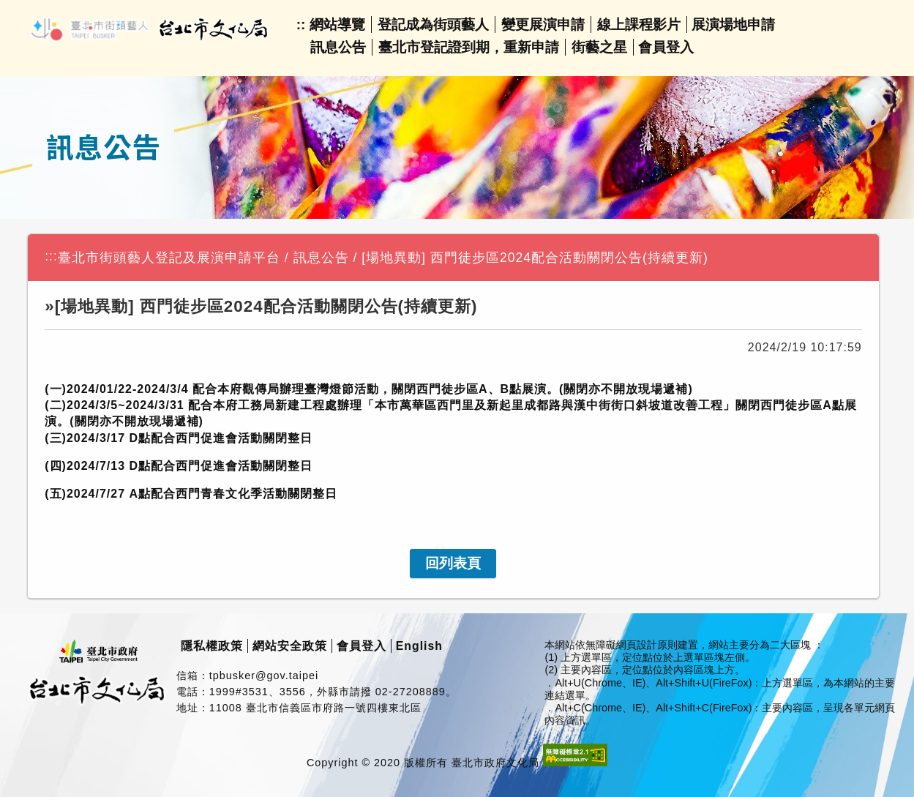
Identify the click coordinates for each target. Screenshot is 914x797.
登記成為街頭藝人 (433, 24)
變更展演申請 (543, 24)
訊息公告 (338, 47)
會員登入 (666, 47)
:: (301, 24)
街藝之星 (599, 47)
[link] (453, 563)
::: (51, 256)
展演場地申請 (733, 24)
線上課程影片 (639, 24)
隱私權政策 (212, 646)
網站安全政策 (289, 646)
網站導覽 (337, 24)
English (419, 646)
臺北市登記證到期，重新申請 (468, 47)
